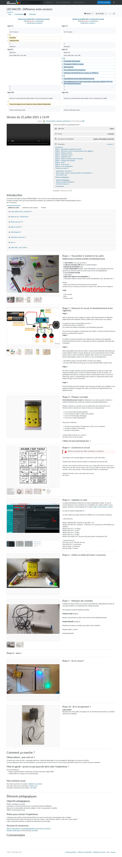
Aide (108, 852)
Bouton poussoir (16, 222)
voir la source (45, 19)
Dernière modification (63, 121)
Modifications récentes (99, 852)
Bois (12, 242)
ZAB (83, 121)
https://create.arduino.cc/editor (103, 507)
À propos (112, 852)
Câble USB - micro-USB (18, 247)
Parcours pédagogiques (63, 2)
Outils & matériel (78, 2)
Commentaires (19, 14)
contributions (39, 21)
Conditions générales (70, 852)
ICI (83, 511)
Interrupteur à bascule (17, 237)
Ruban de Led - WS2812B (19, 217)
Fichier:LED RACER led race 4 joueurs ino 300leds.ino (37, 546)
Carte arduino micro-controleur (20, 211)
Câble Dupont (15, 232)
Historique (32, 14)
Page (9, 14)
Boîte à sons (33, 786)
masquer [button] (109, 144)
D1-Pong (33, 788)
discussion (30, 21)
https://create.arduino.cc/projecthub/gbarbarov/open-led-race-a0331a (28, 828)
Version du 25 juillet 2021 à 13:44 (29, 19)
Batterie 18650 (15, 227)
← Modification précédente (33, 23)
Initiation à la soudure (35, 784)
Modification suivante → (88, 23)
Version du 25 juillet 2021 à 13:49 (83, 19)
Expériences (49, 2)
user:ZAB (34, 830)
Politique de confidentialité (85, 852)
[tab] (13, 207)
